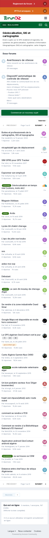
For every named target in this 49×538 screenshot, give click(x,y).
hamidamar (9, 416)
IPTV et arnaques (22, 11)
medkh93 (8, 138)
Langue (12, 531)
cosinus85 (9, 229)
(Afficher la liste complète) (14, 510)
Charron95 (9, 279)
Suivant (38, 125)
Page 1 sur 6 (26, 125)
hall (6, 325)
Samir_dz (8, 342)
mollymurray (10, 176)
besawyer (9, 373)
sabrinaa (8, 310)
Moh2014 (8, 431)
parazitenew (10, 191)
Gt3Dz (7, 358)
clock (7, 216)
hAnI (6, 163)
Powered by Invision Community (24, 534)
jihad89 (8, 459)
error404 (8, 151)
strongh (8, 388)
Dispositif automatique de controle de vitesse (21, 77)
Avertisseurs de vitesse (20, 60)
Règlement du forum (22, 4)
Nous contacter (24, 531)
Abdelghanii (10, 446)
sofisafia (8, 254)
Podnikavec (9, 204)
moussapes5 (10, 403)
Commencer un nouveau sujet (24, 113)
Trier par (42, 121)
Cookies (37, 531)
